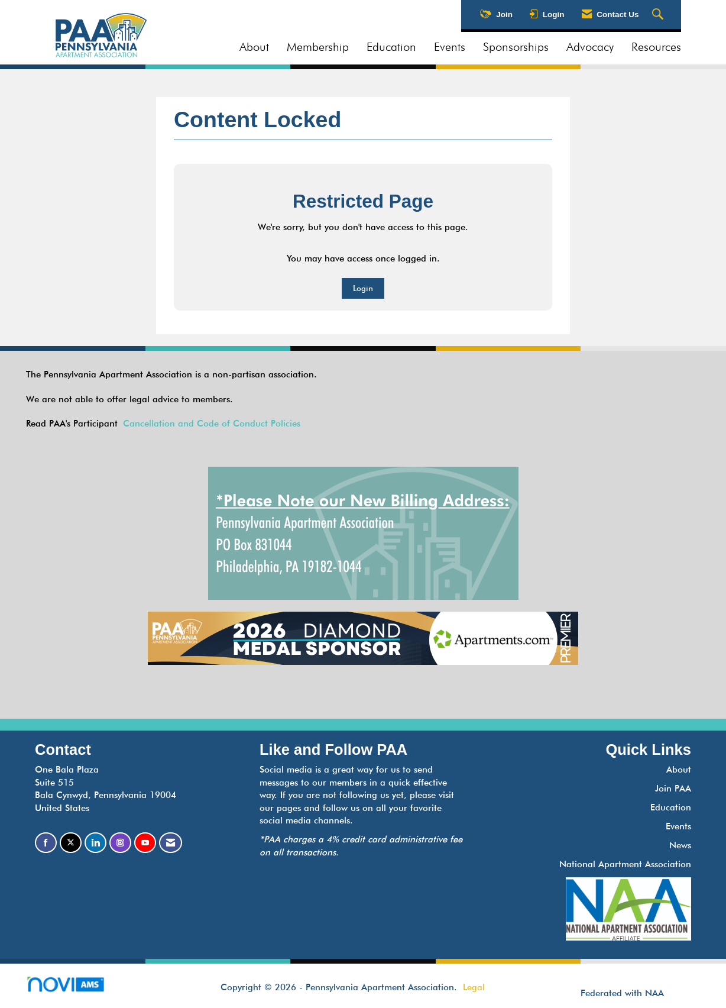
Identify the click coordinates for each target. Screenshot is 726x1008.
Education (391, 47)
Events (449, 47)
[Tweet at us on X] (71, 842)
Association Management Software (75, 988)
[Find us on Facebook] (46, 842)
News (680, 845)
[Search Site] (659, 14)
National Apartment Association (625, 864)
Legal (474, 987)
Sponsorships (516, 47)
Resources (656, 47)
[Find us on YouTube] (145, 842)
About (254, 47)
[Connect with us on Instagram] (120, 842)
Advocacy (590, 47)
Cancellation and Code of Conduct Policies (211, 423)
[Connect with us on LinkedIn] (95, 842)
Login (363, 288)
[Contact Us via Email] (170, 842)
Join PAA (673, 788)
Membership (318, 47)
